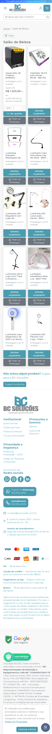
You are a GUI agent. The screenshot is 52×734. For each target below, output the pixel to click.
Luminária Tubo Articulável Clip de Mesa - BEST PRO (38, 155)
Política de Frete (11, 427)
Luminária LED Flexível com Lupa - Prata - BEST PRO (37, 336)
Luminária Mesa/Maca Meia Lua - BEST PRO (39, 276)
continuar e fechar (27, 729)
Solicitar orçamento (39, 112)
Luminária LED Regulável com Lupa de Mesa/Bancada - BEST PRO (14, 216)
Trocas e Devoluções (13, 435)
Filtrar (9, 36)
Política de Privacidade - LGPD (13, 453)
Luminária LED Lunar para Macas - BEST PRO (37, 216)
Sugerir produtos (14, 384)
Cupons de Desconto (34, 432)
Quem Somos (10, 423)
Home (6, 28)
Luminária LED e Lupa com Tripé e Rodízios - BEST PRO (14, 276)
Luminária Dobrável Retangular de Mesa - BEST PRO (13, 155)
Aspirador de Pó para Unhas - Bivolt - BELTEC (38, 75)
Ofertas (33, 426)
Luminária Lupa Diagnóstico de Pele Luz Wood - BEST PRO (14, 336)
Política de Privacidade (16, 722)
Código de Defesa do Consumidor (13, 460)
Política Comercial (12, 431)
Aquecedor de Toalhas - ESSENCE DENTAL (13, 75)
